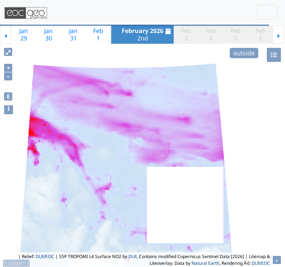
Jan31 (73, 34)
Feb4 (211, 34)
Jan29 (23, 34)
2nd (147, 34)
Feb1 (98, 34)
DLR (132, 256)
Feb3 (186, 34)
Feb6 (261, 34)
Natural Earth (205, 263)
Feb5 (236, 34)
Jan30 (48, 34)
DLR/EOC (45, 256)
